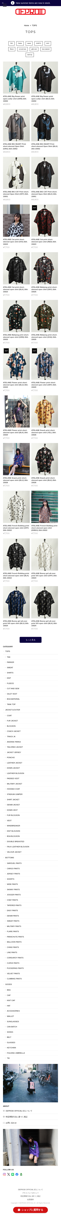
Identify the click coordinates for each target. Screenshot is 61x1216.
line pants (12, 952)
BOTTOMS (9, 858)
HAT (8, 1006)
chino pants (13, 947)
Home (26, 25)
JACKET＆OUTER (12, 710)
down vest (12, 810)
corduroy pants (15, 958)
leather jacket (14, 763)
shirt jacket (13, 799)
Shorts (10, 879)
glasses (11, 1042)
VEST (9, 820)
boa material (46, 49)
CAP (9, 995)
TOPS (7, 651)
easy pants (12, 910)
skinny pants (13, 889)
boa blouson (13, 836)
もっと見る (30, 640)
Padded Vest (13, 778)
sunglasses (13, 1021)
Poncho (11, 757)
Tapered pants (14, 905)
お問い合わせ (11, 1123)
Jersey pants (13, 874)
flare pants (13, 931)
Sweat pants (13, 921)
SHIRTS (38, 43)
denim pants (13, 916)
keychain (11, 1048)
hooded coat (13, 789)
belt (9, 1037)
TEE (11, 43)
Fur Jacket (12, 721)
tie (8, 1058)
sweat (29, 43)
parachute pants (15, 937)
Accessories (13, 1011)
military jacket (14, 784)
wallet (10, 1016)
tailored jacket (15, 747)
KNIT (48, 43)
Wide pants (12, 884)
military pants (14, 926)
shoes (10, 1032)
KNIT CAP (11, 1000)
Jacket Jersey (14, 752)
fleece (12, 49)
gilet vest (34, 49)
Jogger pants (14, 895)
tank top (29, 54)
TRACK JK (11, 736)
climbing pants (14, 979)
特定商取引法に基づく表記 (16, 1117)
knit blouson (13, 831)
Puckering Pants (15, 968)
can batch (12, 1027)
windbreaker (13, 826)
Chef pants (12, 900)
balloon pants (14, 942)
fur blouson (13, 815)
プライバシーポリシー (30, 1193)
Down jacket (13, 768)
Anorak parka (14, 742)
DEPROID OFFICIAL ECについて (19, 1111)
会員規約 (30, 1199)
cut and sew (22, 49)
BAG (9, 990)
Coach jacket (14, 731)
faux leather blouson (18, 847)
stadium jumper (14, 794)
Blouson (11, 726)
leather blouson (15, 773)
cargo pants (13, 868)
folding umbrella (16, 1053)
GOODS (8, 984)
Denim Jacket (13, 805)
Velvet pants (13, 973)
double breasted (15, 841)
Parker (20, 43)
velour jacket (14, 852)
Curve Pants (13, 963)
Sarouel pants (14, 863)
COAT (9, 715)
